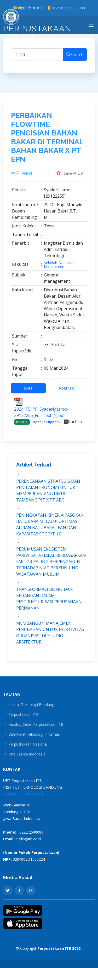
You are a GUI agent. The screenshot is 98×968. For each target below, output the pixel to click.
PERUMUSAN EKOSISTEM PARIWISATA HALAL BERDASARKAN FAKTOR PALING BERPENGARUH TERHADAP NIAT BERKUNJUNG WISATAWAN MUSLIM (51, 565)
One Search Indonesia (26, 754)
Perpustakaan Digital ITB (37, 26)
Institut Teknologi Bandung (31, 704)
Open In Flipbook (47, 425)
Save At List (70, 177)
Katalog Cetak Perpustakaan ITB (36, 724)
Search (75, 58)
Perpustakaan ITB (23, 714)
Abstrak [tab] (66, 392)
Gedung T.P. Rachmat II (23, 794)
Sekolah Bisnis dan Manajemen (60, 268)
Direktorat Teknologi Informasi (34, 734)
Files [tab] (28, 392)
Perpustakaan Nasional (28, 744)
